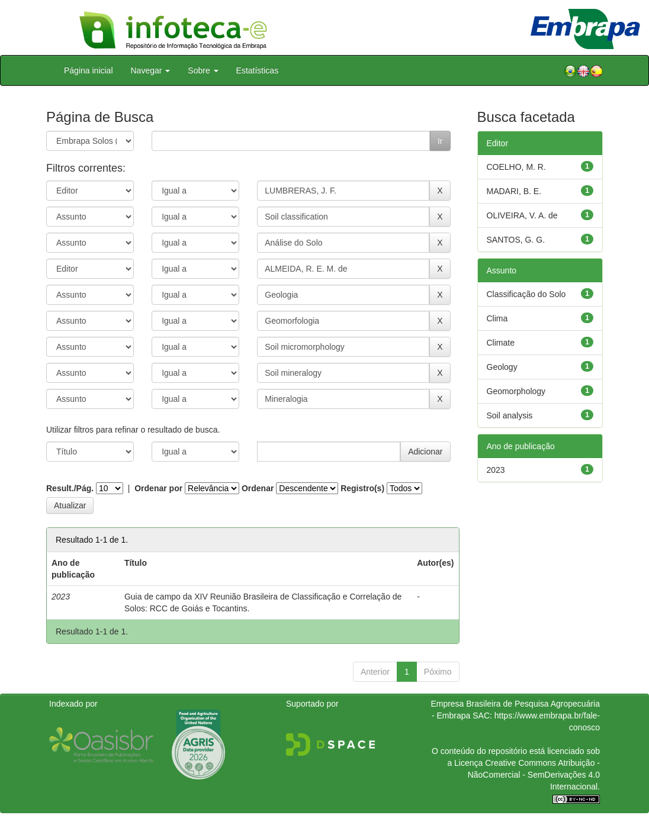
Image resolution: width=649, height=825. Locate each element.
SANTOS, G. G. (516, 239)
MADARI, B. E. (514, 191)
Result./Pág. (70, 488)
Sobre (203, 70)
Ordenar (258, 488)
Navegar (151, 70)
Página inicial (88, 70)
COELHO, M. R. (516, 167)
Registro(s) (362, 488)
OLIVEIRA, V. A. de (522, 215)
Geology (502, 367)
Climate (501, 342)
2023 (496, 470)
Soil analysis (510, 415)
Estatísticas (257, 70)
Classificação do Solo (526, 294)
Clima (497, 318)
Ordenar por (158, 488)
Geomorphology (516, 391)
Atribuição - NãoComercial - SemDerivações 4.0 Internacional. (534, 774)
